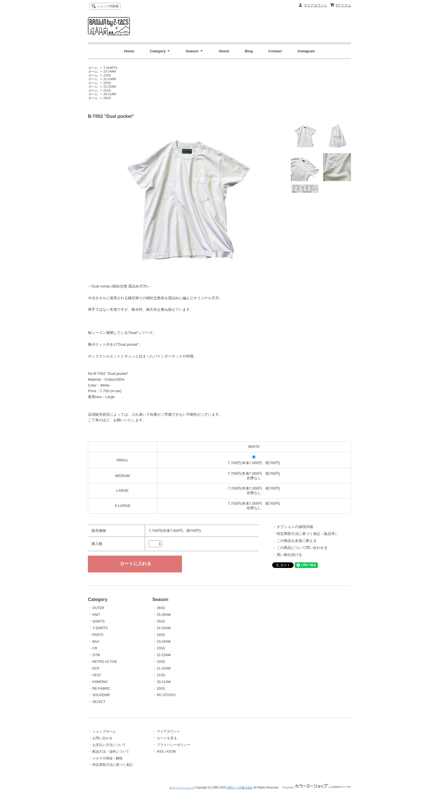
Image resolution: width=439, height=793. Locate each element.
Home (129, 51)
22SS (107, 83)
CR (94, 648)
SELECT (99, 702)
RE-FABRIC (101, 689)
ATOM (171, 752)
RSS (160, 752)
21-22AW (109, 86)
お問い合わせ (102, 738)
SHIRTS (98, 621)
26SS (161, 608)
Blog (249, 51)
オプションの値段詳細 (295, 527)
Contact (275, 51)
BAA (95, 642)
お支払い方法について (109, 745)
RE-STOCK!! (166, 695)
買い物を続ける (289, 555)
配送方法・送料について (110, 752)
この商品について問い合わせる (302, 548)
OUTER (98, 608)
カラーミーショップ (181, 787)
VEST (96, 675)
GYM (96, 655)
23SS (107, 75)
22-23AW (109, 79)
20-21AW (109, 94)
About (224, 51)
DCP (95, 668)
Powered (316, 787)
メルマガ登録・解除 (107, 758)
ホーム (93, 67)
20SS (107, 98)
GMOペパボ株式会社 (239, 787)
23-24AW (109, 71)
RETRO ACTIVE (104, 662)
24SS (161, 635)
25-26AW (164, 615)
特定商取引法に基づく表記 (112, 765)
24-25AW (164, 628)
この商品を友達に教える (297, 541)
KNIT (96, 615)
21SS (107, 90)
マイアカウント (315, 5)
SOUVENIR (101, 695)
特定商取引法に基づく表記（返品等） (307, 534)
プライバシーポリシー (173, 745)
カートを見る (167, 738)
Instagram (306, 51)
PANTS (97, 635)
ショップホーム (104, 731)
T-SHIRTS (110, 67)
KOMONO (100, 682)
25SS (161, 621)
